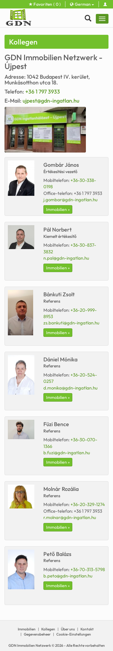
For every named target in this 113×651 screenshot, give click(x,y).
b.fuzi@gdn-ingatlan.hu (66, 452)
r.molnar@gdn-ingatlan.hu (69, 517)
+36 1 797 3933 (42, 91)
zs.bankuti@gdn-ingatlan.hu (71, 323)
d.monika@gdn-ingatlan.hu (70, 388)
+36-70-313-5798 (88, 569)
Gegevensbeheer (37, 634)
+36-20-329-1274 (88, 504)
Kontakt (87, 629)
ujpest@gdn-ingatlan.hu (51, 100)
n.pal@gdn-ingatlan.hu (66, 258)
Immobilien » (58, 209)
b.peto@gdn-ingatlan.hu (68, 576)
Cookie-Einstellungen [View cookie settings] (73, 634)
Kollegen (48, 629)
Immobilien (27, 629)
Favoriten (45, 4)
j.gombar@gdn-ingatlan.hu (70, 199)
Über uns (68, 629)
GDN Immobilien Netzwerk (29, 645)
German (82, 4)
